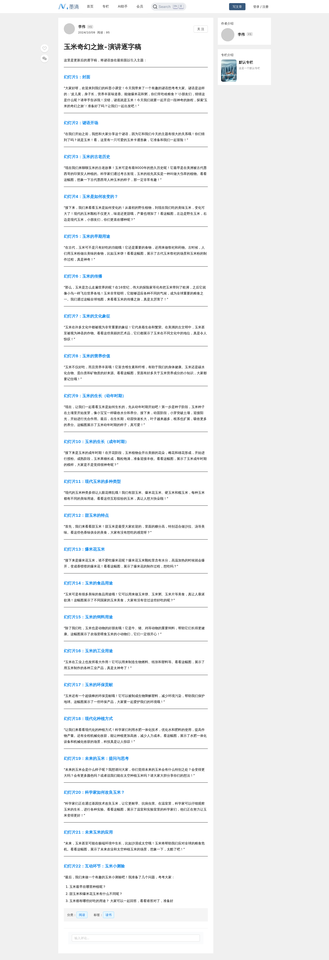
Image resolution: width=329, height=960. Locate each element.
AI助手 (123, 6)
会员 (139, 6)
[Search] (168, 7)
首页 (90, 6)
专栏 (105, 6)
